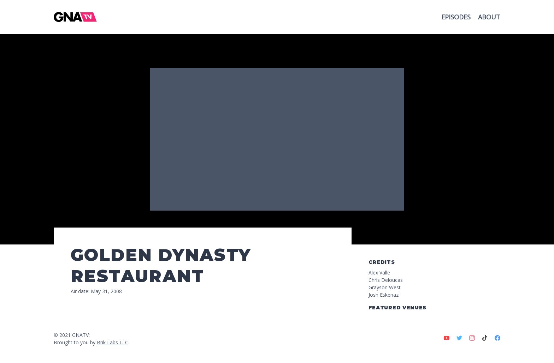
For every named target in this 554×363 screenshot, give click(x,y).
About (489, 17)
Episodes (456, 17)
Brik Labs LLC (112, 342)
